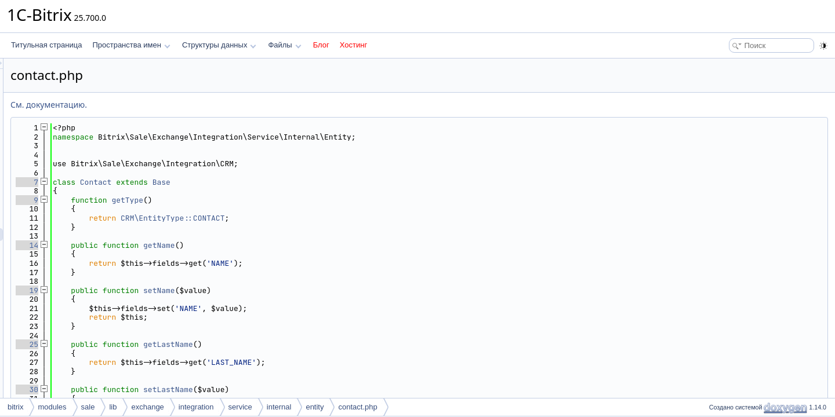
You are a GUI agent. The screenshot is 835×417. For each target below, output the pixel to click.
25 (172, 344)
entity (315, 407)
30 (172, 389)
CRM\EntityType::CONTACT (317, 218)
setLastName (313, 389)
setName (304, 290)
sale (88, 407)
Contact (241, 182)
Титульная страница (46, 45)
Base (306, 182)
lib (113, 407)
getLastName (313, 344)
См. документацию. (193, 104)
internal (279, 407)
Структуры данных (219, 45)
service (240, 407)
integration (196, 407)
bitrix (15, 407)
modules (52, 407)
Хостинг (353, 45)
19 (172, 290)
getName (304, 245)
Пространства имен (131, 45)
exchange (147, 407)
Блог (321, 45)
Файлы (284, 45)
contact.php (357, 407)
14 (172, 245)
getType (272, 200)
